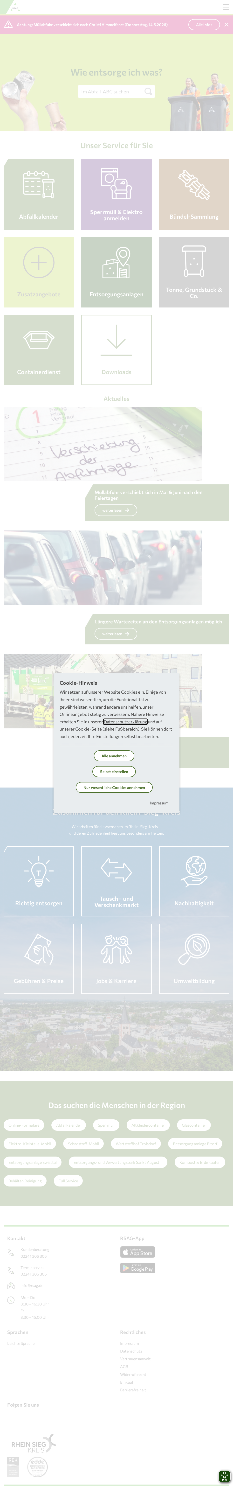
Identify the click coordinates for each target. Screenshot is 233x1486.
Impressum (159, 803)
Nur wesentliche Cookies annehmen (114, 787)
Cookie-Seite (88, 729)
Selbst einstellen (114, 771)
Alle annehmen (114, 755)
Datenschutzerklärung (125, 721)
